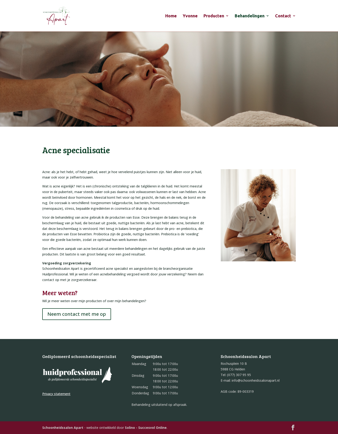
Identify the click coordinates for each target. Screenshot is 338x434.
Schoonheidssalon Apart (62, 427)
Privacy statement (56, 394)
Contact (283, 16)
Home (171, 16)
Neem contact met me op (76, 314)
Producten (214, 16)
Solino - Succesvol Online (146, 427)
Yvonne (190, 16)
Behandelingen (250, 16)
